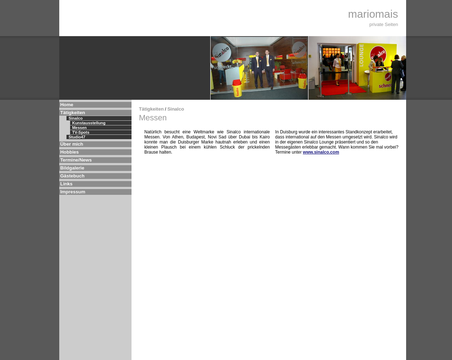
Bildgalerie (72, 168)
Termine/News (76, 160)
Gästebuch (72, 176)
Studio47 (77, 137)
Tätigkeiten (72, 112)
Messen (79, 127)
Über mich (71, 144)
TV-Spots (81, 132)
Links (66, 184)
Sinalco (76, 118)
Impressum (72, 191)
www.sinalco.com (321, 152)
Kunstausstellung (89, 123)
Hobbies (69, 152)
